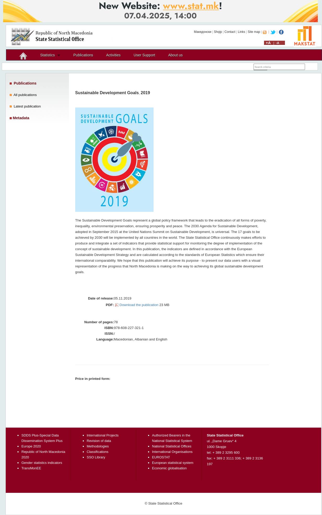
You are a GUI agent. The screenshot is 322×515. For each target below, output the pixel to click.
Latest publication (27, 106)
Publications (83, 55)
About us (175, 55)
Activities (113, 55)
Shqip (218, 32)
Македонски (202, 32)
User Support (144, 55)
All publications (25, 95)
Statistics (47, 55)
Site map (254, 32)
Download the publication (139, 305)
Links (241, 32)
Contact (230, 32)
